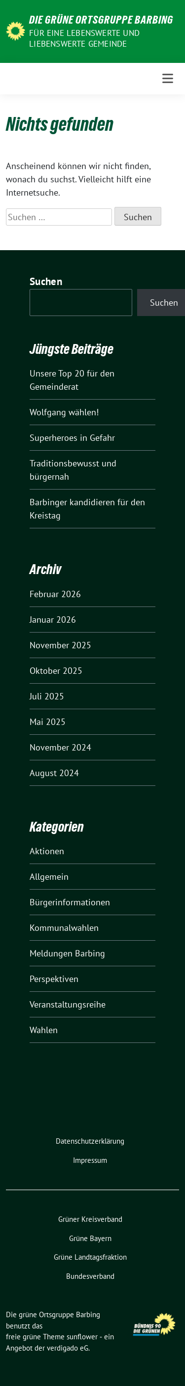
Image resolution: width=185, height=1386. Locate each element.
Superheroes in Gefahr (72, 437)
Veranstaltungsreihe (68, 1004)
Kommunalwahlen (64, 927)
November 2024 (60, 747)
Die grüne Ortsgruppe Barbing (101, 19)
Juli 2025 (47, 696)
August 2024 (54, 773)
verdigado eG (67, 1348)
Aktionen (47, 851)
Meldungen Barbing (67, 953)
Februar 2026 (55, 594)
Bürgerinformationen (70, 902)
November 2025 (60, 645)
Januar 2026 (53, 619)
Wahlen (44, 1030)
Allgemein (49, 876)
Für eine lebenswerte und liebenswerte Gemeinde (84, 38)
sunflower (82, 1336)
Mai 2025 (48, 721)
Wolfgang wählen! (64, 412)
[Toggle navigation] (167, 78)
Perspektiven (54, 978)
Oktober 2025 (56, 670)
